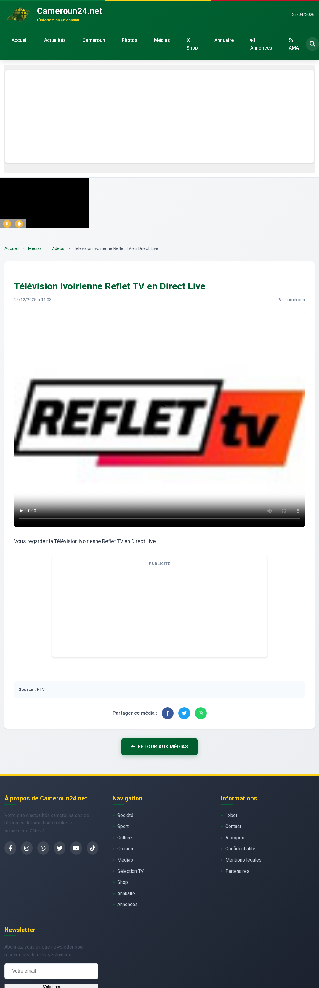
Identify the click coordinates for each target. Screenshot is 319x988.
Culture (124, 837)
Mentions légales (243, 860)
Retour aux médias (159, 746)
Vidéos (57, 248)
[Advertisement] (159, 116)
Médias (162, 40)
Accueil (20, 40)
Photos (129, 40)
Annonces (261, 44)
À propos (234, 837)
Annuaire (224, 40)
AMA (294, 44)
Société (125, 815)
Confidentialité (240, 848)
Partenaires (237, 871)
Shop (192, 44)
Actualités (55, 40)
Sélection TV (130, 871)
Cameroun (93, 40)
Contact (233, 826)
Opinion (125, 848)
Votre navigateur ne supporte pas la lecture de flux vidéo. (159, 419)
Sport (123, 826)
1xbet (231, 815)
